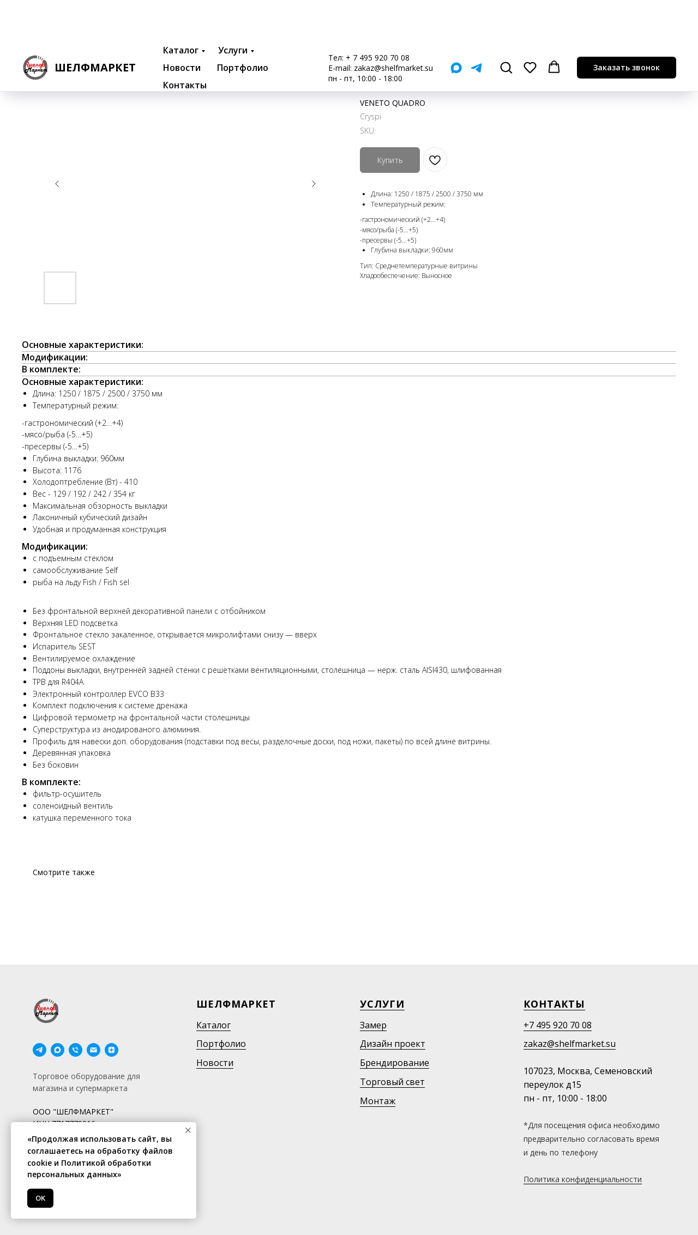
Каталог (180, 6)
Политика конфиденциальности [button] (583, 1179)
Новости (182, 23)
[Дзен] (111, 1050)
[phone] (75, 1050)
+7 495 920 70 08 (558, 1025)
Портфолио (242, 23)
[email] (93, 1050)
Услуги (233, 6)
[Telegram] (476, 24)
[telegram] (39, 1050)
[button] (506, 22)
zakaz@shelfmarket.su (393, 24)
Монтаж (377, 1101)
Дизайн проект (392, 1044)
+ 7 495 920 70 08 (378, 13)
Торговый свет (392, 1082)
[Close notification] (188, 1130)
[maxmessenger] (57, 1050)
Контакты (185, 41)
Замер (373, 1025)
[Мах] (456, 24)
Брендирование (394, 1063)
